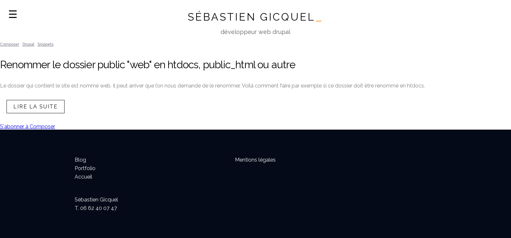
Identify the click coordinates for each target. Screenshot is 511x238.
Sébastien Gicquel (256, 17)
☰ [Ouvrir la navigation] (13, 14)
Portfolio (85, 168)
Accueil (83, 177)
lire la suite (35, 106)
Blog (80, 160)
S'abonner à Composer (27, 126)
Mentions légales (255, 160)
